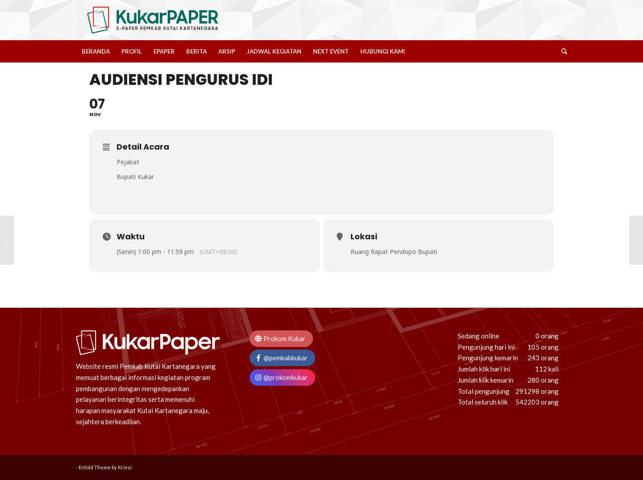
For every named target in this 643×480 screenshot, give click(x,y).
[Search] (561, 51)
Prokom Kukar (280, 338)
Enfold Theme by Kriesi (105, 467)
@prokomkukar (281, 377)
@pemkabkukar (281, 358)
